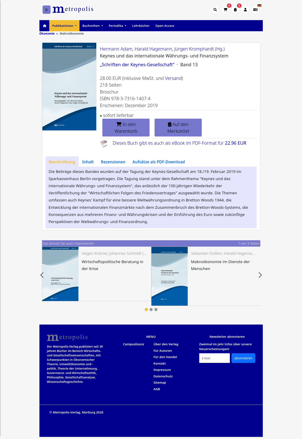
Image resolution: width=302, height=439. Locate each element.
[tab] (62, 161)
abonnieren (243, 358)
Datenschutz (163, 376)
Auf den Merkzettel (178, 127)
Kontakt (160, 363)
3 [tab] (156, 309)
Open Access (164, 26)
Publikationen (63, 26)
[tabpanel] (96, 274)
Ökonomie (47, 33)
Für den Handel (165, 357)
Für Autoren (163, 350)
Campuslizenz (133, 344)
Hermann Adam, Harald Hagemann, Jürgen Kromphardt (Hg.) (162, 49)
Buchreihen (91, 26)
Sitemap (160, 382)
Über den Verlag (166, 344)
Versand (173, 78)
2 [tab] (151, 309)
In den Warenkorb (126, 127)
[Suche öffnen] (215, 9)
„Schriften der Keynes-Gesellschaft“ (137, 64)
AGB (157, 389)
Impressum (162, 370)
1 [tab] (146, 309)
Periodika (116, 26)
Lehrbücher (141, 26)
